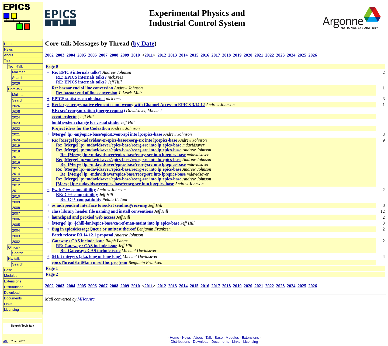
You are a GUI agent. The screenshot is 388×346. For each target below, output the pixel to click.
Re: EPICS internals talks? (76, 72)
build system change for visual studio (86, 122)
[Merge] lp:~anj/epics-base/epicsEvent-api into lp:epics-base (107, 134)
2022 (16, 129)
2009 (16, 202)
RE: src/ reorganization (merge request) (88, 110)
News (8, 49)
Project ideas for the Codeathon (81, 128)
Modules (10, 276)
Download (12, 293)
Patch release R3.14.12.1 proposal (82, 235)
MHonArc (85, 299)
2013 (16, 179)
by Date (143, 43)
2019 (16, 146)
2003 (16, 236)
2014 (16, 174)
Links (8, 304)
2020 (16, 140)
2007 (16, 213)
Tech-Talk (15, 66)
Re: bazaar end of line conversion (82, 88)
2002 (16, 242)
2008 (16, 208)
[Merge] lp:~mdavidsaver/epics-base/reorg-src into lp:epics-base (115, 183)
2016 (16, 162)
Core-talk (15, 89)
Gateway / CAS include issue (78, 241)
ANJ (5, 341)
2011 (16, 191)
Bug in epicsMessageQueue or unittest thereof (94, 229)
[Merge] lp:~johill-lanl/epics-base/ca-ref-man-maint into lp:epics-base (115, 223)
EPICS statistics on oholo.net (78, 98)
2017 (16, 157)
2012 (16, 185)
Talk (7, 61)
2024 (16, 117)
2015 (16, 168)
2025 (16, 112)
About (8, 55)
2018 (16, 151)
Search (17, 78)
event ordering (65, 116)
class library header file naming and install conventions (102, 211)
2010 (16, 196)
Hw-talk (14, 259)
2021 (16, 134)
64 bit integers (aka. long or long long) (87, 256)
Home (8, 44)
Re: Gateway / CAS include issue (90, 250)
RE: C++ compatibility (77, 194)
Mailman (18, 72)
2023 (16, 123)
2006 (16, 219)
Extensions (12, 281)
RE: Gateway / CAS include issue (86, 245)
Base (8, 270)
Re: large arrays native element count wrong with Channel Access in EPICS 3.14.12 (128, 104)
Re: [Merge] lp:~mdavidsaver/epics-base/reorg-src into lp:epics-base (114, 140)
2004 (16, 230)
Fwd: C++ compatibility (74, 189)
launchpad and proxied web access (83, 217)
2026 (16, 83)
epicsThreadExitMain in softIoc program (89, 262)
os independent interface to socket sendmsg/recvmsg (99, 205)
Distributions (13, 287)
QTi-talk (14, 247)
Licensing (11, 309)
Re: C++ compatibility (80, 199)
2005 (16, 225)
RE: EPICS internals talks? (81, 77)
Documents (13, 298)
